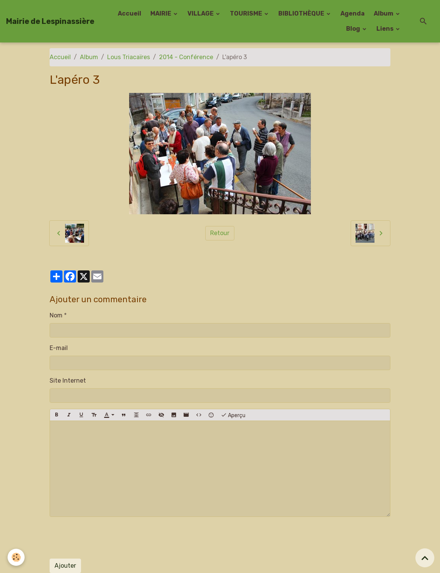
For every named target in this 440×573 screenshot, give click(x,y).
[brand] (50, 21)
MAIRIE (161, 13)
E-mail (59, 348)
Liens (385, 28)
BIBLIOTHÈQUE (301, 13)
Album (384, 13)
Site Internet (68, 380)
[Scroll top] (424, 557)
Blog (353, 28)
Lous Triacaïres (128, 57)
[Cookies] (16, 557)
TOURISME (246, 13)
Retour (219, 233)
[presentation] (107, 538)
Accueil (129, 13)
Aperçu (233, 415)
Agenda (352, 13)
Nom (56, 315)
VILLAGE (201, 13)
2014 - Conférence (186, 57)
